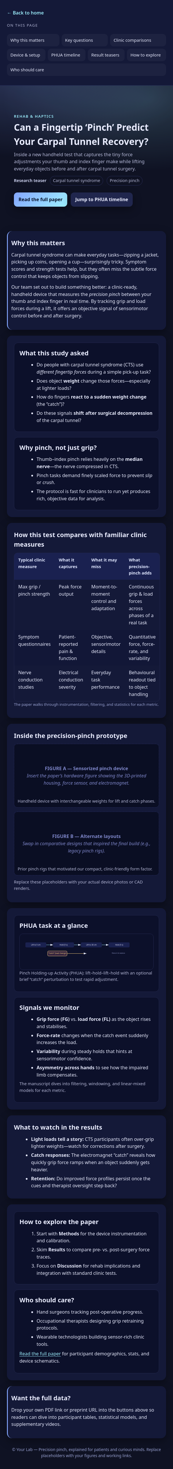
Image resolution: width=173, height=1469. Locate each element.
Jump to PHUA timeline (101, 199)
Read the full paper (41, 199)
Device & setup (25, 55)
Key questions (79, 40)
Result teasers (105, 55)
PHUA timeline (65, 55)
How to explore (145, 55)
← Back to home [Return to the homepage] (25, 13)
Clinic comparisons (132, 40)
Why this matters (27, 40)
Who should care (27, 69)
